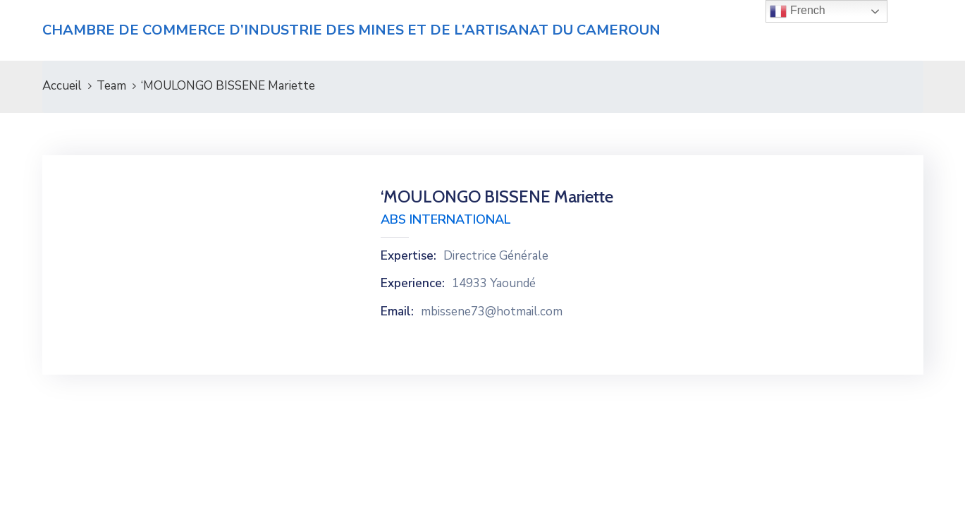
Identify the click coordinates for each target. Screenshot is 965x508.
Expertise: (408, 256)
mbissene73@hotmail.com (492, 312)
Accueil (62, 86)
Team (111, 86)
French (797, 11)
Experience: (413, 284)
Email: (397, 312)
